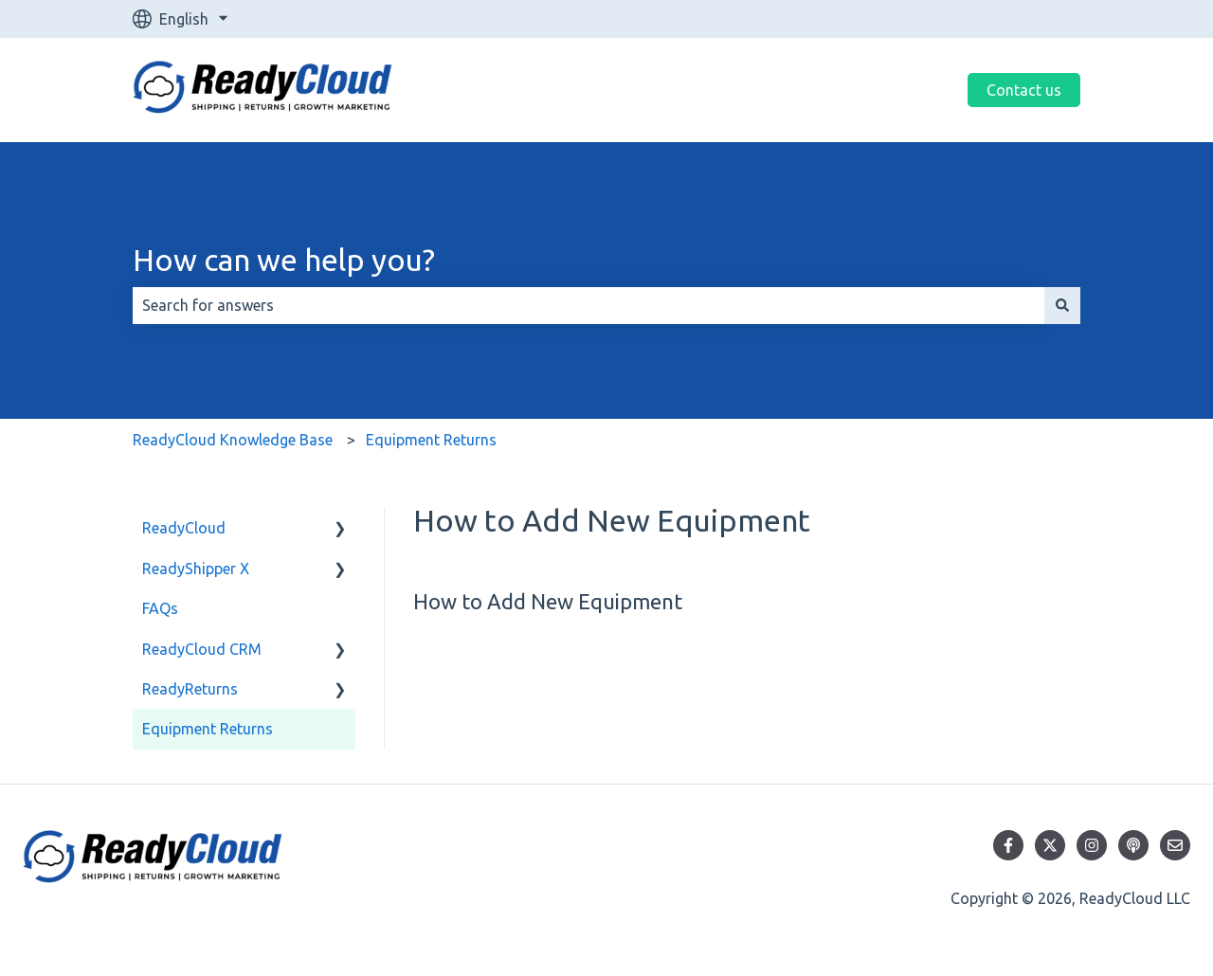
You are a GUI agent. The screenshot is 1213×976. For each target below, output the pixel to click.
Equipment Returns (431, 439)
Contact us (1024, 90)
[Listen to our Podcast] (1133, 845)
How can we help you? (284, 260)
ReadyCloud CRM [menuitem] (202, 649)
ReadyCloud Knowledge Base (233, 439)
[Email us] (1175, 845)
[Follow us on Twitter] (1050, 845)
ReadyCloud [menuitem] (184, 527)
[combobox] (588, 305)
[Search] (1062, 305)
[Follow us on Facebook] (1008, 845)
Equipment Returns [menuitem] (207, 728)
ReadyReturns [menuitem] (190, 688)
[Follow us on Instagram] (1092, 845)
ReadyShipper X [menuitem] (195, 568)
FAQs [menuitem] (160, 608)
